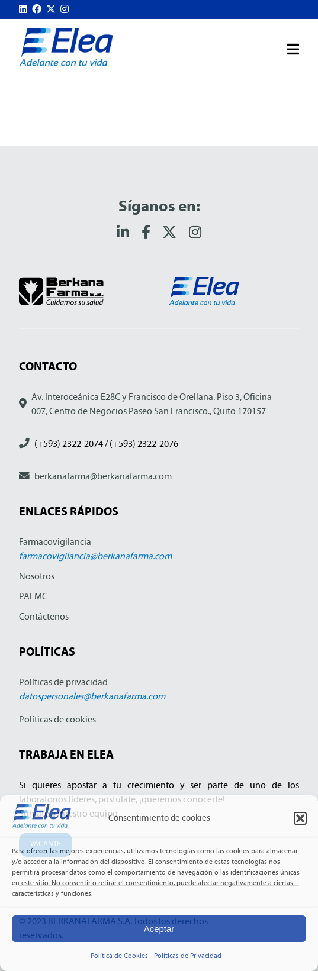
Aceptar (159, 929)
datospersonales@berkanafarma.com (92, 696)
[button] (300, 818)
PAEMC (33, 596)
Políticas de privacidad (63, 682)
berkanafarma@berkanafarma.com (103, 476)
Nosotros (36, 576)
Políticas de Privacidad (187, 955)
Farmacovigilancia (55, 541)
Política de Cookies (119, 955)
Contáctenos (44, 616)
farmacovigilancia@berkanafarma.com (95, 556)
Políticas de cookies (57, 719)
